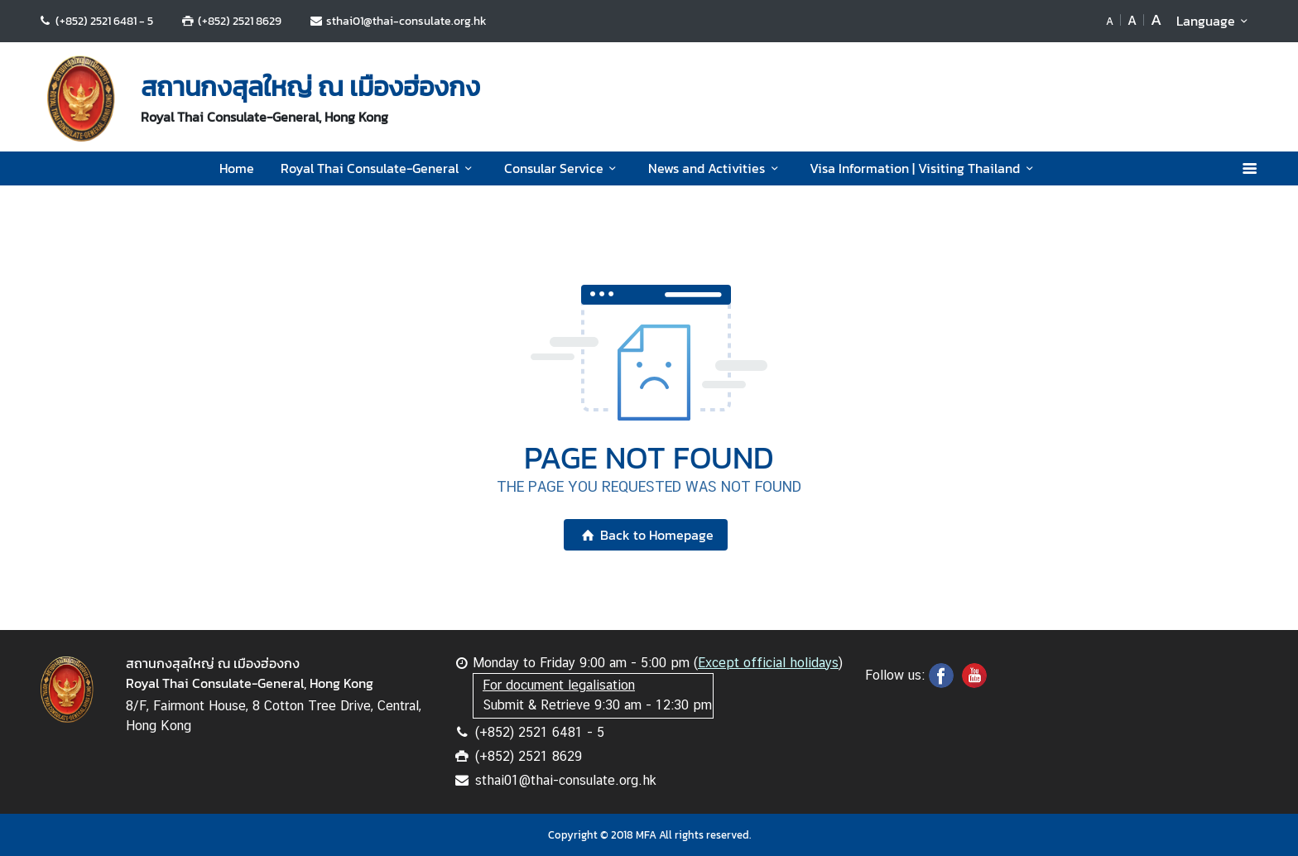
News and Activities (715, 168)
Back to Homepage (645, 535)
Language (1214, 21)
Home (236, 168)
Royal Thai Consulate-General (379, 168)
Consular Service (563, 168)
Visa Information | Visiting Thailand (924, 168)
